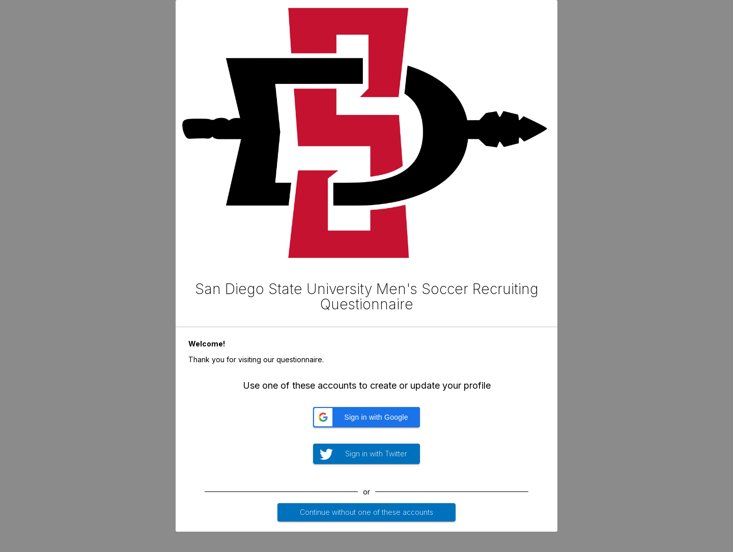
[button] (366, 417)
